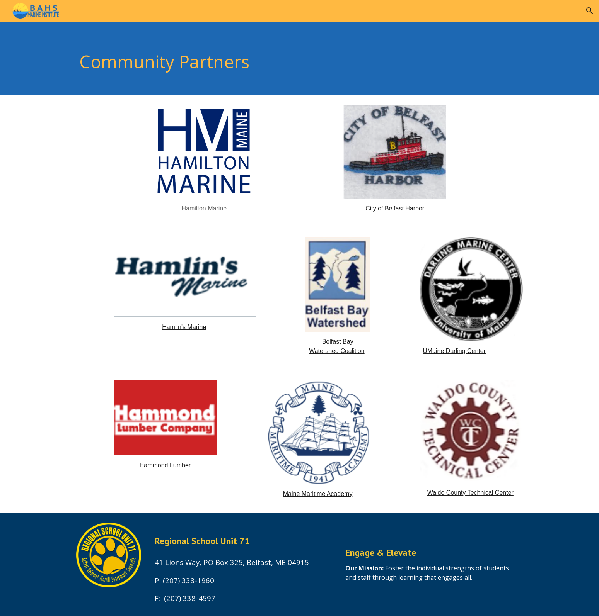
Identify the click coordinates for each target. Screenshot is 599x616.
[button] (589, 11)
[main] (280, 58)
